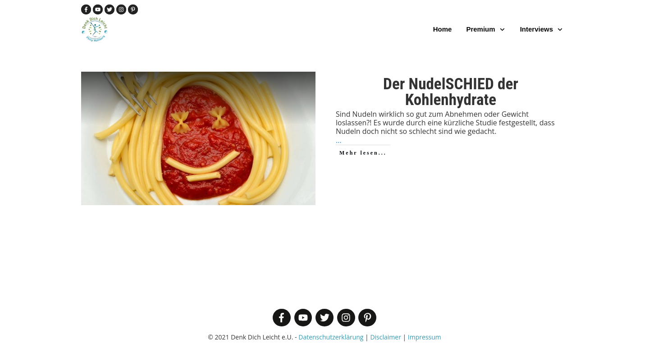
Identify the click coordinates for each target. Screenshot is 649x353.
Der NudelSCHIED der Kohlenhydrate (450, 91)
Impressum (424, 337)
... (339, 140)
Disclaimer (385, 337)
